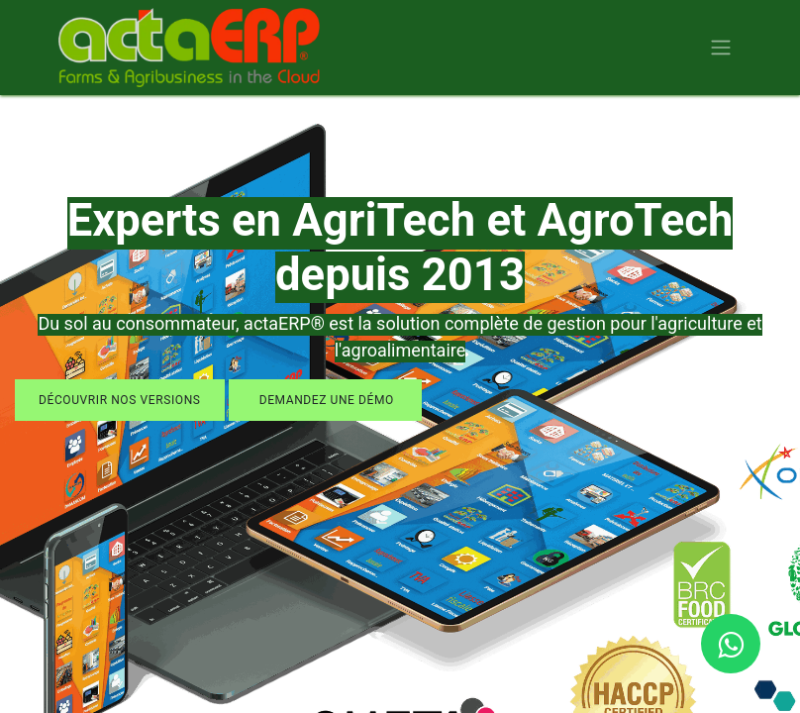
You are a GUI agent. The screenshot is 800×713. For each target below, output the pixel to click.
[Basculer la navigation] (721, 48)
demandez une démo (325, 400)
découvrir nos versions (120, 400)
